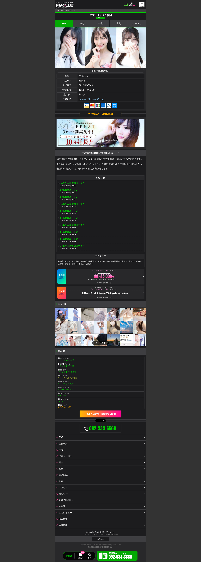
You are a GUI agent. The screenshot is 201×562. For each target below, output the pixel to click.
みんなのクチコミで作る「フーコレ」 (100, 532)
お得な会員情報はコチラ (72, 183)
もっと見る (100, 343)
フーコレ (59, 11)
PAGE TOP (100, 540)
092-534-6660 (86, 85)
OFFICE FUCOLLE (102, 547)
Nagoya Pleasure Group (91, 99)
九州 (67, 11)
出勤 (118, 23)
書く (89, 558)
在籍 (82, 23)
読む (80, 558)
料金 (100, 23)
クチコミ (136, 23)
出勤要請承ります (69, 190)
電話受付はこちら (120, 556)
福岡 (73, 11)
